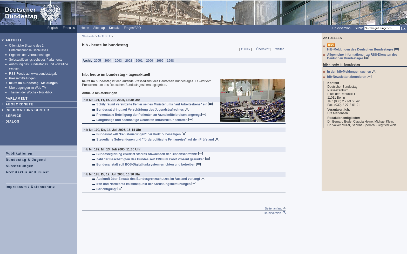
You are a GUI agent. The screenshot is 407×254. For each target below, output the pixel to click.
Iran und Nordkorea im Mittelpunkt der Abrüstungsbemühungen (146, 184)
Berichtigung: (109, 189)
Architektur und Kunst (27, 172)
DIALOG (13, 121)
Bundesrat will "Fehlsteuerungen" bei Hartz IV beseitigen (141, 134)
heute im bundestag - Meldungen (33, 83)
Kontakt (114, 28)
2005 (97, 60)
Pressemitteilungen (22, 78)
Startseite (88, 36)
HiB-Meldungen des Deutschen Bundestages (363, 49)
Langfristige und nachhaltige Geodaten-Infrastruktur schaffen (145, 120)
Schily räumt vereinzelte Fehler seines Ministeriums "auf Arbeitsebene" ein (155, 104)
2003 (118, 60)
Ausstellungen (20, 166)
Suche (359, 28)
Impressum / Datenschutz (30, 187)
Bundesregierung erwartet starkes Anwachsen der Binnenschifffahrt (150, 154)
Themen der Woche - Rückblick (30, 92)
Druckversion (341, 28)
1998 (170, 60)
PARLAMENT (17, 98)
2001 (139, 60)
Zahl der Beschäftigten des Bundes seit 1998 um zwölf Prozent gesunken (153, 159)
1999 (159, 60)
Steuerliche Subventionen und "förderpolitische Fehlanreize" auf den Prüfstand (158, 139)
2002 (128, 60)
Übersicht (262, 49)
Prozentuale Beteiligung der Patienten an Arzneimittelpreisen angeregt (151, 115)
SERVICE (14, 116)
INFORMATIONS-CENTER (27, 110)
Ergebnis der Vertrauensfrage (29, 55)
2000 (149, 60)
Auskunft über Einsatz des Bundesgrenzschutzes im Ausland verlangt (151, 179)
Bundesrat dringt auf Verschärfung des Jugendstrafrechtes (143, 109)
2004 (108, 60)
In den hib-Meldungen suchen (351, 71)
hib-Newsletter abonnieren (349, 77)
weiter (279, 49)
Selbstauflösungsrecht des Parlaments (35, 59)
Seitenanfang (275, 208)
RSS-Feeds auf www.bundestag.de (33, 73)
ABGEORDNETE (19, 104)
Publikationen (19, 153)
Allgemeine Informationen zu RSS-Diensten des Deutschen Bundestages (362, 56)
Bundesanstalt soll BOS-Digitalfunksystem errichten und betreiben (149, 164)
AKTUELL (14, 40)
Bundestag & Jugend (26, 160)
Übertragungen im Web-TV (27, 88)
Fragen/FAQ (132, 28)
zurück (245, 49)
